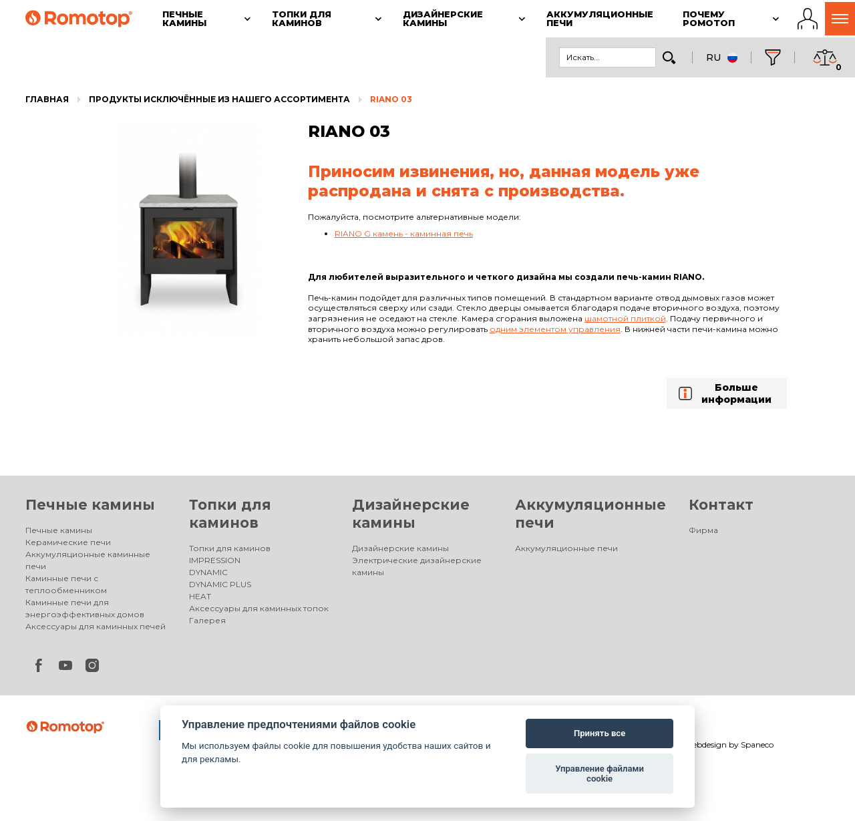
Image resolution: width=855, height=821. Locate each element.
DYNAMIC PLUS (220, 584)
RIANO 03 (391, 99)
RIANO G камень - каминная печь (404, 233)
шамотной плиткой (625, 318)
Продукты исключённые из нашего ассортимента (219, 99)
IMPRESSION (214, 560)
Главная (47, 99)
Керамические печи (68, 542)
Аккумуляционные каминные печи (87, 560)
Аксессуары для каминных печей (95, 626)
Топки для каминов (230, 548)
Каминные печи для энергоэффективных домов (84, 608)
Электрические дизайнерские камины (417, 566)
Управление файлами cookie (599, 774)
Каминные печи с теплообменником (66, 584)
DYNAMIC (208, 572)
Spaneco (757, 745)
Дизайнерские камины (400, 548)
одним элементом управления (555, 329)
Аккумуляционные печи (566, 548)
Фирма (703, 530)
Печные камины (90, 504)
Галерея (207, 620)
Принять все (599, 733)
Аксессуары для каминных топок (259, 608)
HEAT (200, 596)
